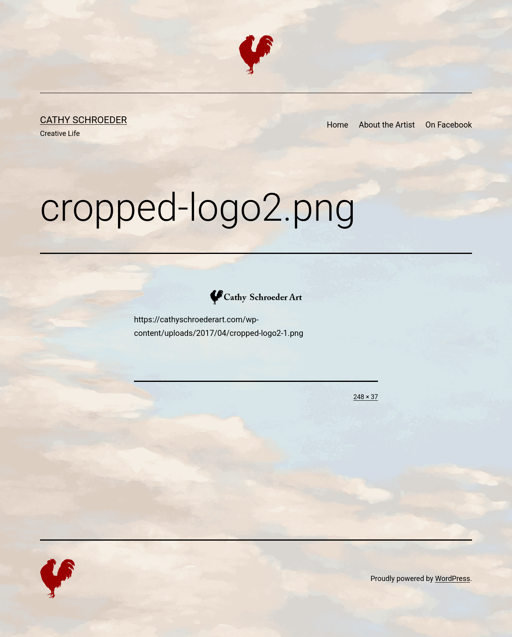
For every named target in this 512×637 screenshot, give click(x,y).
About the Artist (387, 125)
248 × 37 (366, 397)
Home (337, 125)
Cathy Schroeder (83, 120)
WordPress (452, 578)
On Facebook (448, 125)
